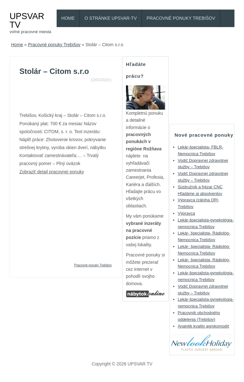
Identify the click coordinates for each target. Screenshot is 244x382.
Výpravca (186, 213)
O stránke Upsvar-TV (111, 18)
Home (68, 18)
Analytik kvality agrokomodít (203, 326)
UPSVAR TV (27, 20)
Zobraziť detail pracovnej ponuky (51, 171)
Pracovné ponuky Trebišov (181, 18)
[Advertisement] (93, 96)
